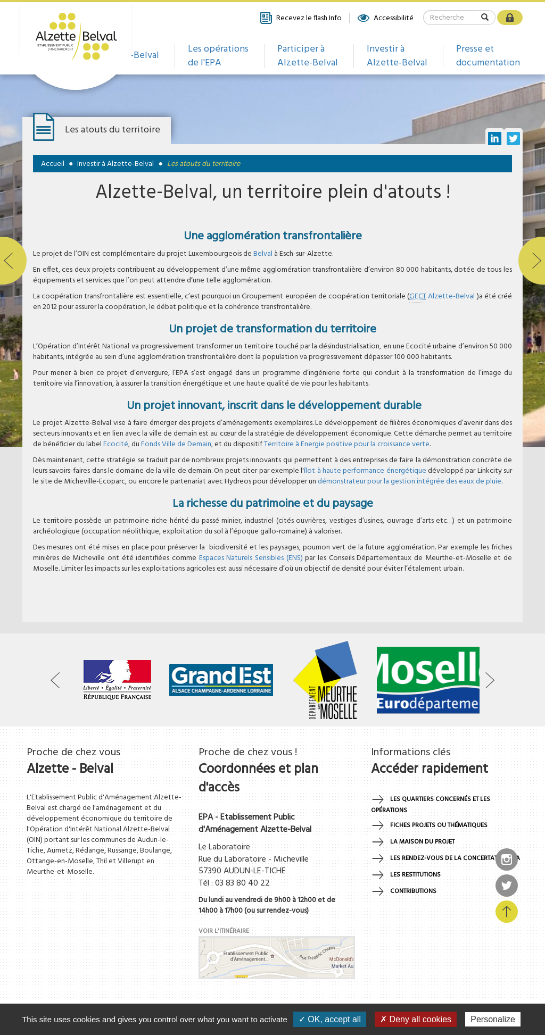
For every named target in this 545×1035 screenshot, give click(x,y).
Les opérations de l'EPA (218, 56)
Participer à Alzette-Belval (307, 56)
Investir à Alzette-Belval (397, 56)
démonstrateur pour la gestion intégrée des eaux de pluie (409, 481)
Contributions (413, 891)
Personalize (492, 1019)
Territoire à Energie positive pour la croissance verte (347, 444)
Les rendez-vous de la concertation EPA (455, 858)
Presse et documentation (488, 56)
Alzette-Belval (442, 296)
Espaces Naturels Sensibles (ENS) (251, 558)
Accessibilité (385, 18)
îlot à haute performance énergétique (365, 471)
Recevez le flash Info (300, 18)
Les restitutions (415, 875)
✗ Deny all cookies (415, 1019)
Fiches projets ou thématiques (439, 825)
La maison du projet (422, 842)
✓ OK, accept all (330, 1019)
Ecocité (115, 444)
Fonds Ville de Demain (176, 444)
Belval (262, 254)
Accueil (52, 164)
